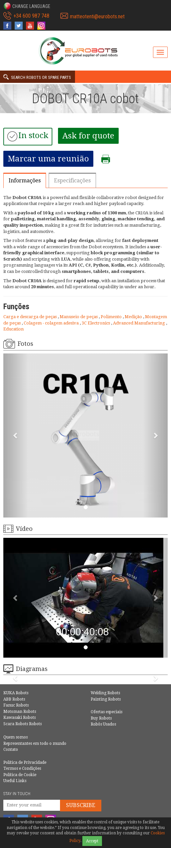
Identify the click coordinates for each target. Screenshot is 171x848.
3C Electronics (96, 322)
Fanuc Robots (16, 705)
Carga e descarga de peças (30, 316)
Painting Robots (106, 699)
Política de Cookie (19, 774)
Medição (134, 316)
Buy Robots (101, 718)
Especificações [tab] (72, 180)
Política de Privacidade (24, 762)
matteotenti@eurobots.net (97, 16)
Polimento (112, 316)
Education (13, 328)
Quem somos (15, 737)
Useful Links (14, 780)
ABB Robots (14, 699)
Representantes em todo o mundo (34, 743)
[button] (26, 6)
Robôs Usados (103, 724)
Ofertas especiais (106, 712)
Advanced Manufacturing (139, 322)
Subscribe (80, 805)
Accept (92, 841)
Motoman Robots (19, 711)
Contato (10, 749)
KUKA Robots (15, 693)
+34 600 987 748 (31, 16)
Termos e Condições (22, 768)
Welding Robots (105, 693)
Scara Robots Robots (22, 724)
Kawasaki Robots (19, 717)
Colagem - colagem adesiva (52, 322)
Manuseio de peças (79, 316)
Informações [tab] (25, 180)
